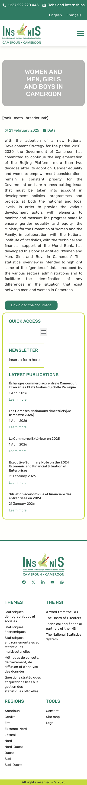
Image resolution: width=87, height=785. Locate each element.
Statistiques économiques (15, 629)
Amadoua (12, 711)
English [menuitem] (55, 15)
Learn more (17, 399)
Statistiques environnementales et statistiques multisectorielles (22, 645)
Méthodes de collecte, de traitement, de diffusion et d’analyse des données (22, 664)
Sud (8, 759)
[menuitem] (55, 15)
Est (7, 723)
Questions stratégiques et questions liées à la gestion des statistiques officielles (23, 684)
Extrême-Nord (16, 729)
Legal (50, 723)
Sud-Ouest (13, 765)
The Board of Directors (63, 618)
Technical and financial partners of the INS (64, 626)
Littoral (10, 735)
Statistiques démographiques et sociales (20, 616)
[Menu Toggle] (81, 33)
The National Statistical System (64, 637)
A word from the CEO (62, 612)
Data (51, 130)
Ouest (9, 753)
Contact (52, 711)
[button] (43, 332)
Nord (8, 741)
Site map (53, 717)
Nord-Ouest (14, 747)
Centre (10, 717)
